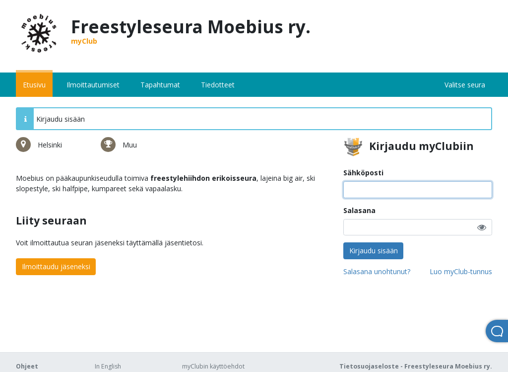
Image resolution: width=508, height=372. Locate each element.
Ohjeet (27, 366)
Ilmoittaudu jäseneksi (56, 266)
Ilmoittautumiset (93, 84)
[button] (481, 227)
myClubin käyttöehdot (213, 366)
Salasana (359, 210)
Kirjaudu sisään (373, 250)
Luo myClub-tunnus (461, 271)
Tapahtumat (160, 84)
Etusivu (34, 84)
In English (108, 366)
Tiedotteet (218, 84)
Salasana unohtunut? (376, 271)
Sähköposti (363, 172)
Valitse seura (464, 84)
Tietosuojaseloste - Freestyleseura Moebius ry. (415, 366)
